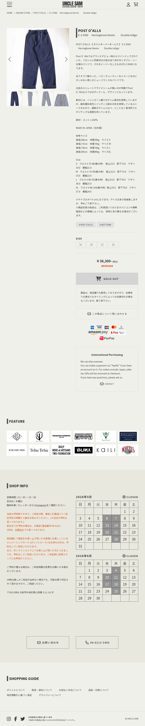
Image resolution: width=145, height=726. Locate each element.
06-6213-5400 (97, 642)
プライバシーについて (50, 695)
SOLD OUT (107, 278)
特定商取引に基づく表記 (19, 695)
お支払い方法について (70, 690)
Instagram (41, 505)
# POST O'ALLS (86, 224)
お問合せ (19, 529)
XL (113, 244)
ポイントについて (16, 690)
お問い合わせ (48, 642)
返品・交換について (98, 690)
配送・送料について (42, 690)
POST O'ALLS (89, 30)
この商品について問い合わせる (107, 314)
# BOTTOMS (105, 224)
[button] (66, 59)
